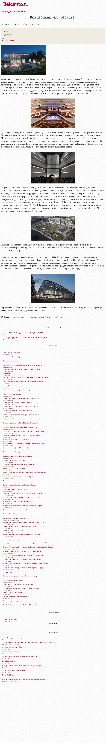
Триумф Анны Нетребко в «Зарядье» (15, 468)
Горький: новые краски (10, 361)
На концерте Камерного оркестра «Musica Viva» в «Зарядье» (23, 493)
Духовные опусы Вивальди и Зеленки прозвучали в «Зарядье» (23, 452)
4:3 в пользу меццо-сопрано (12, 394)
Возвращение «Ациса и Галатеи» (14, 460)
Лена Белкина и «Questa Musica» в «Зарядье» (18, 448)
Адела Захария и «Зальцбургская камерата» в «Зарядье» (22, 534)
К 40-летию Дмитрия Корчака (13, 580)
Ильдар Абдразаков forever (12, 572)
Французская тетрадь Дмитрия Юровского (17, 410)
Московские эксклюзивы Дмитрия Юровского (18, 402)
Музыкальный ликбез (10, 481)
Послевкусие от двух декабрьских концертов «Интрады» (22, 497)
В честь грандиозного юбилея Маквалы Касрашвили (20, 423)
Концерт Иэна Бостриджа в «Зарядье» (16, 439)
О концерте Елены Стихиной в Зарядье (16, 489)
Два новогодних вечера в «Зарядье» (15, 601)
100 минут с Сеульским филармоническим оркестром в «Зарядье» (24, 522)
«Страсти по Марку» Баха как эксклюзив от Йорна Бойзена (23, 555)
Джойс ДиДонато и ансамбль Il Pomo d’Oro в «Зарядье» (22, 605)
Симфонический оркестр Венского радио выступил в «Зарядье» (24, 568)
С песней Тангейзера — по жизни (14, 514)
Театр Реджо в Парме (9, 661)
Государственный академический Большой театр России (20, 656)
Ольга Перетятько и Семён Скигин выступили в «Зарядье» (22, 398)
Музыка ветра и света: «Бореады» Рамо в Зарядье (19, 510)
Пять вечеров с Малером (11, 353)
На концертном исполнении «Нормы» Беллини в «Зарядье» (22, 369)
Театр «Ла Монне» (8, 675)
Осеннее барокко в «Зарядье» (13, 530)
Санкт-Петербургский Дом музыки (13, 638)
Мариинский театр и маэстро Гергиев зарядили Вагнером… (22, 559)
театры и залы (8, 40)
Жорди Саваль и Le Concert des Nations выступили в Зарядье (23, 505)
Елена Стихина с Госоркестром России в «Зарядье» (20, 485)
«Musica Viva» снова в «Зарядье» (14, 592)
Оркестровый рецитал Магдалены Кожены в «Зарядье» (21, 588)
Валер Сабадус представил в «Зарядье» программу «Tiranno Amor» (25, 563)
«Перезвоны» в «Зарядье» (11, 539)
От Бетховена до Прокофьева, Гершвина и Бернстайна (21, 406)
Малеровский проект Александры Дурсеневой (18, 464)
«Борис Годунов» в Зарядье (12, 386)
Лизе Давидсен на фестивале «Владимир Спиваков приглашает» (24, 443)
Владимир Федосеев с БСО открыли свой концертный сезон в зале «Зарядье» (28, 547)
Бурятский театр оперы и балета (12, 647)
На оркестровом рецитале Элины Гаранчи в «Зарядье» (21, 576)
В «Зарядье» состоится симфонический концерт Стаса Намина (23, 431)
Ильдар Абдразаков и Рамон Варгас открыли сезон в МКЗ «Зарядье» (26, 377)
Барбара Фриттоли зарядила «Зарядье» (16, 596)
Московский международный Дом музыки (23, 332)
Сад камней (7, 373)
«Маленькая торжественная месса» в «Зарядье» (19, 477)
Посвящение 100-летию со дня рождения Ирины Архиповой (23, 365)
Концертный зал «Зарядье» (11, 652)
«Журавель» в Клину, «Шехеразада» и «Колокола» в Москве (23, 419)
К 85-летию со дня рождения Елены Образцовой (19, 390)
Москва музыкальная (10, 619)
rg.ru (61, 317)
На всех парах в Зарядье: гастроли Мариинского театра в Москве (24, 472)
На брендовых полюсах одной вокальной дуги (18, 501)
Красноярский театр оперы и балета (14, 670)
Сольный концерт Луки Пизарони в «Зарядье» (18, 456)
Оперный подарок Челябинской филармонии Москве (20, 427)
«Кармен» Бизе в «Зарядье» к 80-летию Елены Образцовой (22, 551)
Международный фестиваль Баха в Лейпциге (25, 337)
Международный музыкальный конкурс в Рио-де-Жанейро (21, 666)
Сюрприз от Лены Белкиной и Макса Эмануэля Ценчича (21, 435)
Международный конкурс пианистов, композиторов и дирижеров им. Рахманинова (29, 642)
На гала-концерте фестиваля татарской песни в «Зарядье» (22, 415)
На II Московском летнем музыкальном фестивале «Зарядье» (23, 381)
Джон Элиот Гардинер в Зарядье (14, 518)
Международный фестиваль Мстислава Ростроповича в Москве (23, 679)
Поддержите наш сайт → (16, 11)
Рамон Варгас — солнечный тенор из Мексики (18, 584)
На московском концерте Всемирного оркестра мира (20, 526)
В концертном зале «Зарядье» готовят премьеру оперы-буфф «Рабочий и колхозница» (31, 543)
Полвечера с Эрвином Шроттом (13, 357)
